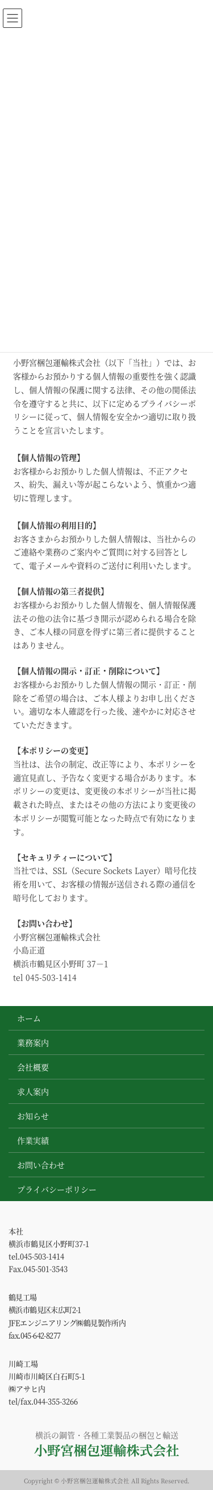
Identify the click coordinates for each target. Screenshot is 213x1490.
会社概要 (33, 1067)
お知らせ (33, 1115)
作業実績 (33, 1140)
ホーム (29, 1018)
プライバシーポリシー (57, 1189)
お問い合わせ (41, 1164)
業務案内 (33, 1042)
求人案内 (33, 1091)
